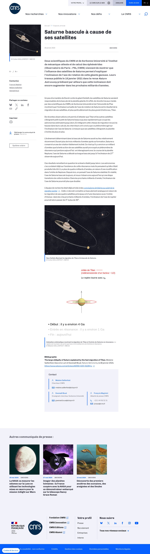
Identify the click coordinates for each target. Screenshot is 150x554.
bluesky (101, 523)
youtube (136, 523)
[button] (11, 550)
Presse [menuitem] (80, 523)
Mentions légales (123, 549)
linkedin (115, 523)
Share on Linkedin (22, 105)
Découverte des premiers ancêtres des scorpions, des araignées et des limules (92, 466)
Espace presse (59, 26)
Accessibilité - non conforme (32, 549)
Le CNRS (126, 14)
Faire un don (134, 3)
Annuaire (119, 3)
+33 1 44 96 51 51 (100, 400)
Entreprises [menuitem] (82, 533)
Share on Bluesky (10, 105)
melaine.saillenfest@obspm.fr (66, 388)
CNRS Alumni (55, 532)
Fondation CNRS (57, 517)
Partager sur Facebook (28, 105)
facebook (122, 523)
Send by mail (10, 108)
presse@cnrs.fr (99, 404)
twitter (108, 523)
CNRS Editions (56, 527)
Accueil (48, 26)
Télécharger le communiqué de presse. (24, 133)
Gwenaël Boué (14, 91)
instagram (129, 523)
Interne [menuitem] (80, 538)
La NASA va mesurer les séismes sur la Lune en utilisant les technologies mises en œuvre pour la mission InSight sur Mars (24, 469)
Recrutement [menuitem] (83, 528)
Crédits (54, 549)
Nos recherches (34, 14)
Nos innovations (67, 14)
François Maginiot (15, 85)
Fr (145, 3)
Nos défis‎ (96, 14)
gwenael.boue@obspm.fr (65, 400)
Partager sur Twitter (16, 105)
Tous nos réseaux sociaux (109, 530)
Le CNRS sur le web (97, 3)
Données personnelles (99, 549)
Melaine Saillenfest (15, 88)
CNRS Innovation (57, 522)
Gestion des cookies (73, 549)
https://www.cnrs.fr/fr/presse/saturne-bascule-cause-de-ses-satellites (16, 108)
